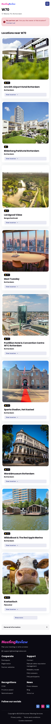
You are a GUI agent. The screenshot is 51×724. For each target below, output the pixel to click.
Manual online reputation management (36, 665)
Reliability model (33, 670)
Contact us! (10, 23)
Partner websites (8, 667)
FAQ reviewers (32, 673)
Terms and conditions (32, 717)
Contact (30, 660)
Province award (7, 690)
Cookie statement (25, 721)
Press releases (32, 686)
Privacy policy (16, 717)
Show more (19, 618)
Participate (6, 660)
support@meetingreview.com (14, 651)
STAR (3, 686)
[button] (47, 4)
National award (7, 693)
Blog (28, 690)
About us (30, 693)
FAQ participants (33, 676)
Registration (6, 664)
